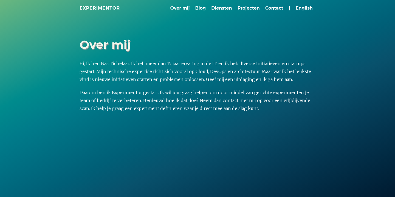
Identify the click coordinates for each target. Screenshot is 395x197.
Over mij (180, 8)
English (304, 8)
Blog (200, 8)
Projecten (249, 8)
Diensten (221, 8)
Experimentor (100, 8)
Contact (274, 8)
